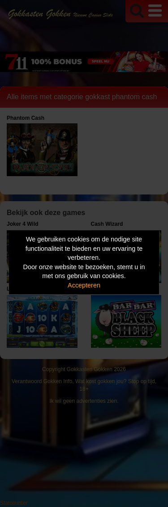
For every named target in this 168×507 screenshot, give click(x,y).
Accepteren (84, 285)
